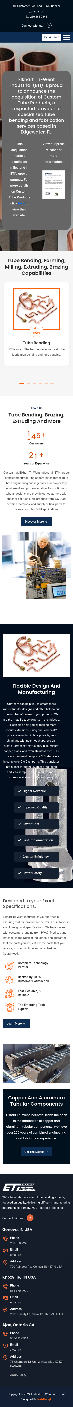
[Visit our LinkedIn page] (49, 25)
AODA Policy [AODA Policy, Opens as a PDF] (18, 1375)
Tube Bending (36, 343)
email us (38, 11)
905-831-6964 (19, 1338)
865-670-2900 (19, 1291)
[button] (22, 383)
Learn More (16, 1023)
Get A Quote (51, 37)
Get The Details (37, 1152)
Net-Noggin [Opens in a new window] (45, 1399)
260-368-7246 (38, 16)
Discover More (36, 521)
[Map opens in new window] (40, 1267)
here (21, 203)
